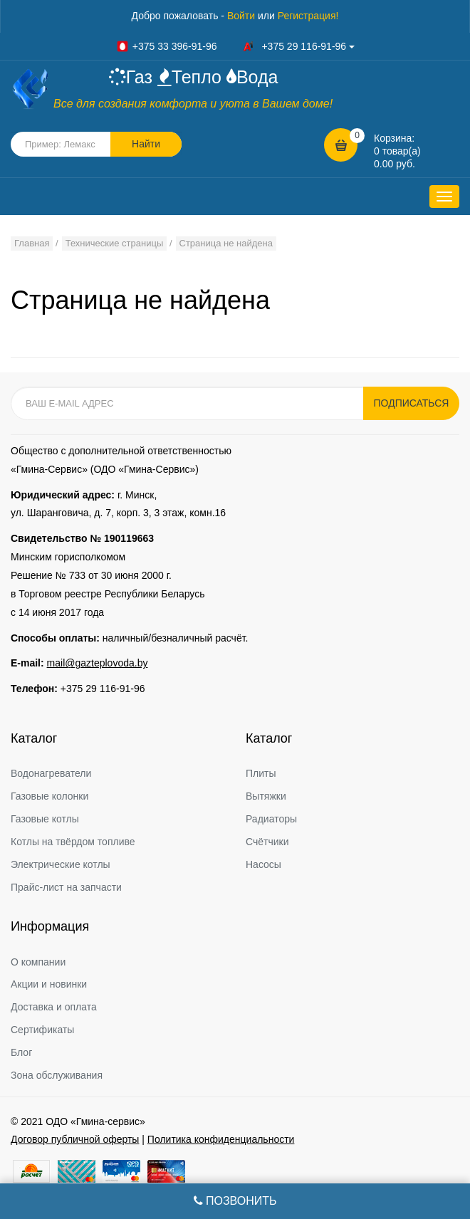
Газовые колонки (49, 796)
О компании (38, 962)
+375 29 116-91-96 (103, 688)
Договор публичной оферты (75, 1139)
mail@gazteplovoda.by (97, 663)
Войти (241, 15)
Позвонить (235, 1201)
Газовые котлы (45, 819)
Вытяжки (266, 796)
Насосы (263, 864)
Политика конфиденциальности (221, 1139)
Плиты (261, 773)
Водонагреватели (51, 773)
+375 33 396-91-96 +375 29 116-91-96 (235, 46)
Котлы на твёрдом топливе (73, 841)
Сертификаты (42, 1029)
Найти (146, 144)
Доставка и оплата (54, 1007)
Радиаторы (271, 819)
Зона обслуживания (57, 1075)
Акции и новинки (49, 984)
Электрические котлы (60, 864)
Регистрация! (308, 15)
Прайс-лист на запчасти (66, 887)
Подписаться (411, 403)
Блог (21, 1052)
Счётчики (267, 841)
